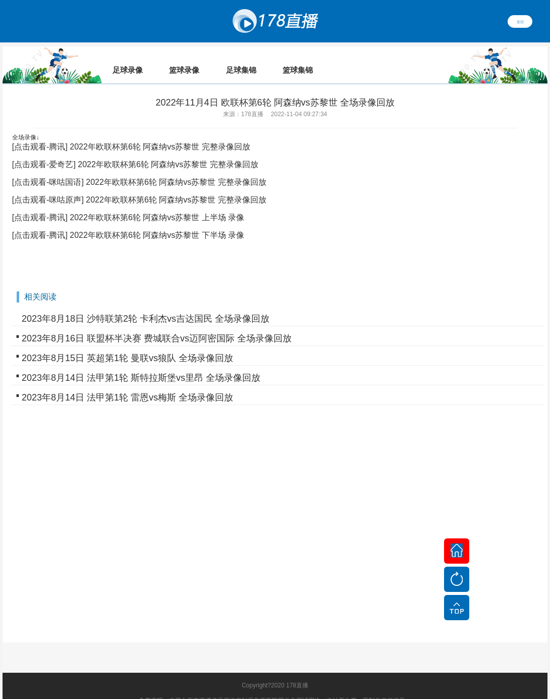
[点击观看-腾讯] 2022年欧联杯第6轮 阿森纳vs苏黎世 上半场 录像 (128, 203)
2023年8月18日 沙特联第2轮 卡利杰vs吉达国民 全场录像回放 (145, 304)
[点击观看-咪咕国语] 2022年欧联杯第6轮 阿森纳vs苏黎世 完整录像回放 (139, 168)
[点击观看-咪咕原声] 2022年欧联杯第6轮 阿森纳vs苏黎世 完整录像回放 (139, 185)
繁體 (520, 21)
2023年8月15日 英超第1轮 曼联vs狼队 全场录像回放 (127, 344)
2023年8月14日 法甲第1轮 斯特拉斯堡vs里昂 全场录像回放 (141, 364)
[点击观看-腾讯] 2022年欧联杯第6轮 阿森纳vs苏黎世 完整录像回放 (131, 132)
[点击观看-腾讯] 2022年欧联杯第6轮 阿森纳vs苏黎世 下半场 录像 (128, 221)
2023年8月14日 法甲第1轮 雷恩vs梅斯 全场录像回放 (127, 383)
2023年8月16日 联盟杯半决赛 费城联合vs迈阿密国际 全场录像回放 (157, 324)
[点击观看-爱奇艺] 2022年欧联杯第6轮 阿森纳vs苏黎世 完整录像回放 (135, 150)
